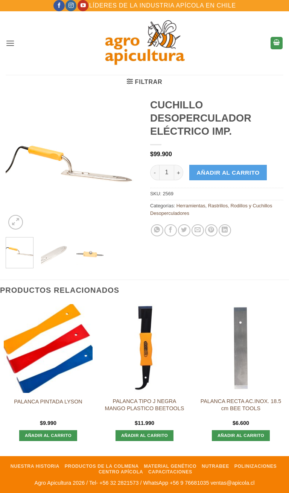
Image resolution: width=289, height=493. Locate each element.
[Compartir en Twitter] (184, 230)
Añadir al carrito (228, 172)
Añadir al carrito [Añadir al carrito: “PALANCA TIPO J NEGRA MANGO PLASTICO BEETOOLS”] (144, 435)
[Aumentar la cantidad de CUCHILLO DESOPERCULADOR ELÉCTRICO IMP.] (178, 172)
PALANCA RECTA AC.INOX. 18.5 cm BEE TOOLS (241, 404)
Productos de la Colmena (102, 466)
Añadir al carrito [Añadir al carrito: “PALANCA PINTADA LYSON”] (48, 435)
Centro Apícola (121, 472)
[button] (10, 43)
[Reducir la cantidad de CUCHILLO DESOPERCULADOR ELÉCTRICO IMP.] (154, 172)
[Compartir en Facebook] (170, 230)
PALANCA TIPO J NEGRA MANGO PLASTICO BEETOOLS (144, 404)
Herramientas (190, 205)
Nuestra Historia (35, 466)
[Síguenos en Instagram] (70, 5)
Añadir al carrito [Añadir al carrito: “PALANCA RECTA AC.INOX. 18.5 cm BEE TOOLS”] (241, 435)
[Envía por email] (198, 230)
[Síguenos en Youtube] (83, 5)
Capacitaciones (170, 472)
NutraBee (215, 466)
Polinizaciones (255, 466)
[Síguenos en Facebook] (58, 5)
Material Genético (170, 466)
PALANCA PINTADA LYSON (48, 402)
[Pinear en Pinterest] (211, 230)
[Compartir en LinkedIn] (225, 230)
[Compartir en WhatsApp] (157, 230)
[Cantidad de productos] (166, 172)
